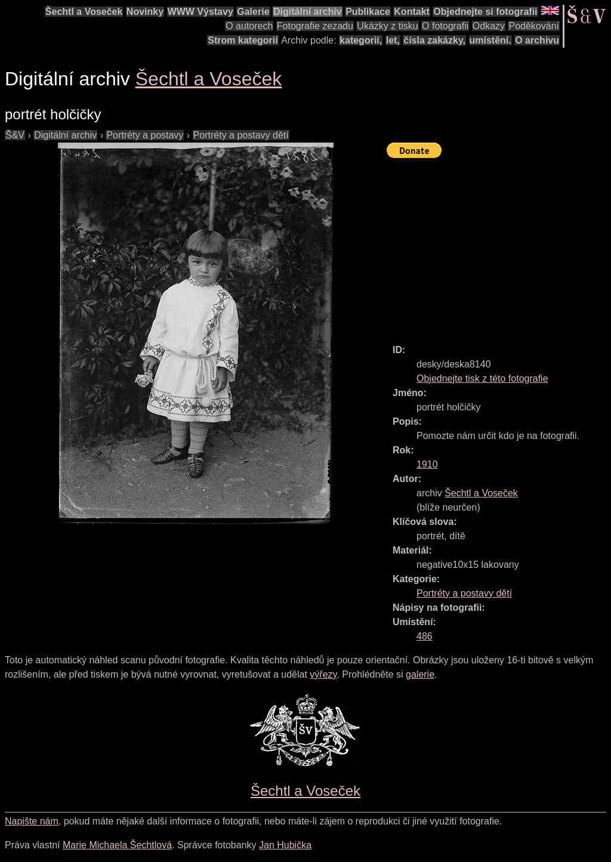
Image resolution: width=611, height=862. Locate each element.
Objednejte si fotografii (485, 12)
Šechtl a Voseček (84, 12)
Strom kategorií (242, 40)
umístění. (490, 40)
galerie (420, 674)
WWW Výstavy (200, 12)
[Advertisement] (499, 245)
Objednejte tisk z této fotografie (482, 378)
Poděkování (533, 26)
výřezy (323, 674)
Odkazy (489, 26)
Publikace (367, 12)
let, (393, 40)
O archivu (537, 40)
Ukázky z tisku (387, 26)
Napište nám (31, 821)
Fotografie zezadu (315, 26)
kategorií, (361, 40)
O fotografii (445, 26)
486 (424, 636)
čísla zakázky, (434, 40)
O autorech (249, 26)
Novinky (144, 12)
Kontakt (412, 12)
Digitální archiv (307, 12)
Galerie (253, 12)
